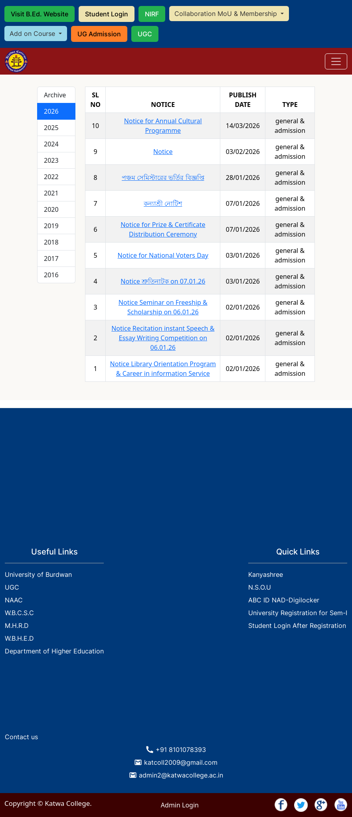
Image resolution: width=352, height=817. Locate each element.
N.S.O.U (259, 587)
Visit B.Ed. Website (39, 14)
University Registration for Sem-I (297, 613)
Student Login (106, 14)
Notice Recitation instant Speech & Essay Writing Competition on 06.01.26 (162, 338)
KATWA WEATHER (176, 699)
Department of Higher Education (54, 651)
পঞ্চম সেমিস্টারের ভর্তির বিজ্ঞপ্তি (163, 177)
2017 (51, 258)
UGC (145, 34)
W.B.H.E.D (19, 638)
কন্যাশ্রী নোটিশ (163, 203)
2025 (51, 127)
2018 (51, 242)
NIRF (152, 14)
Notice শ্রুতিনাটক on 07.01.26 (163, 281)
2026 (51, 111)
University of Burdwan (38, 574)
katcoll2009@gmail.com (181, 762)
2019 (51, 225)
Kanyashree (265, 574)
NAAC (14, 600)
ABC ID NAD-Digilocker (283, 600)
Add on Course (33, 33)
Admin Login (180, 805)
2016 (51, 274)
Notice (162, 151)
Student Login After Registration (297, 626)
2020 (51, 209)
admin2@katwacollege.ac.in (181, 775)
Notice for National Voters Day (163, 255)
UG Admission (99, 34)
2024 (51, 144)
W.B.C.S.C (19, 613)
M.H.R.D (17, 626)
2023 (51, 160)
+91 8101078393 (181, 750)
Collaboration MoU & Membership (226, 14)
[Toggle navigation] (336, 61)
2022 (51, 176)
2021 (51, 193)
